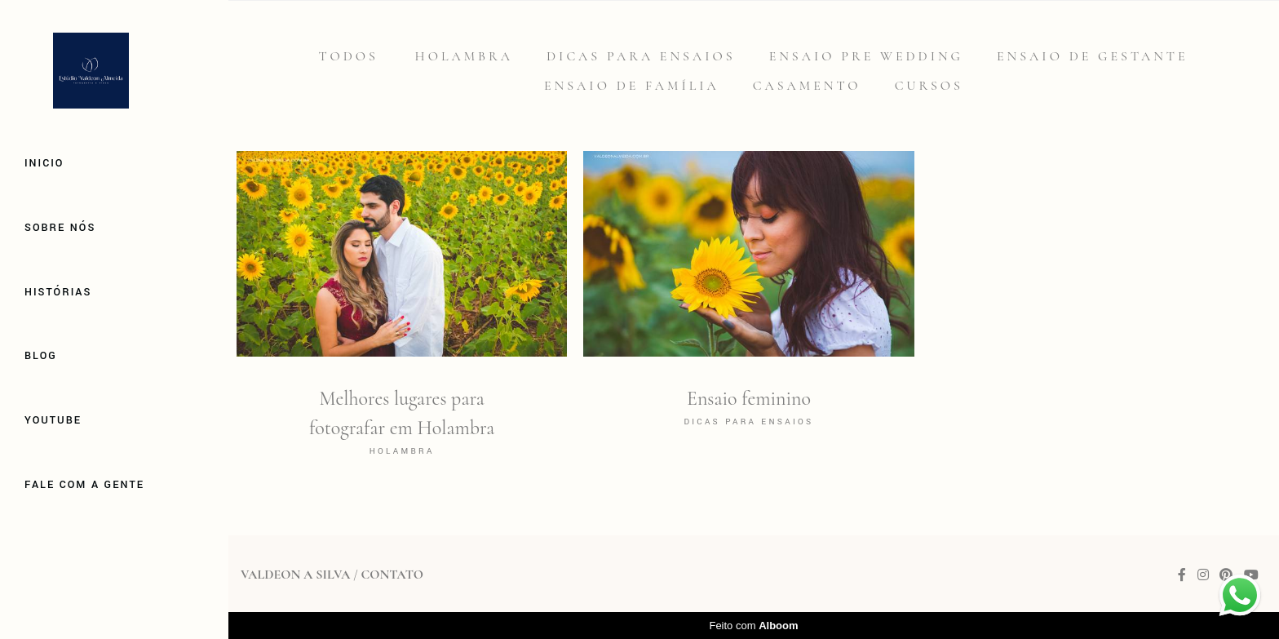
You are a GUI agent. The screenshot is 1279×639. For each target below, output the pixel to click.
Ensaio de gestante (1092, 56)
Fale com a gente (84, 484)
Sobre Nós (59, 227)
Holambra (464, 56)
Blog (40, 355)
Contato (392, 574)
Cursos (929, 85)
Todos (348, 56)
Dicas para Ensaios (641, 56)
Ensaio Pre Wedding (866, 56)
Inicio (44, 163)
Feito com (753, 625)
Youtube (53, 420)
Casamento (807, 85)
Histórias (57, 292)
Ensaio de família (631, 85)
